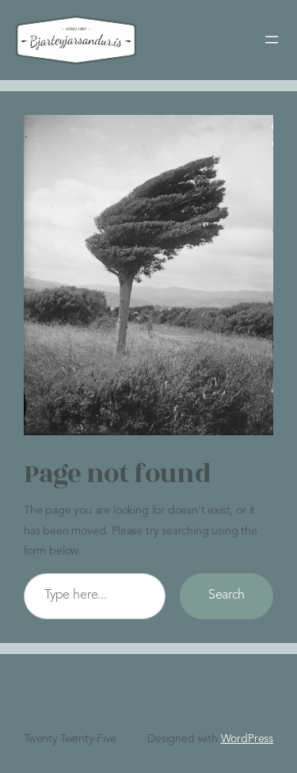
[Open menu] (271, 39)
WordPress (247, 738)
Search (226, 595)
